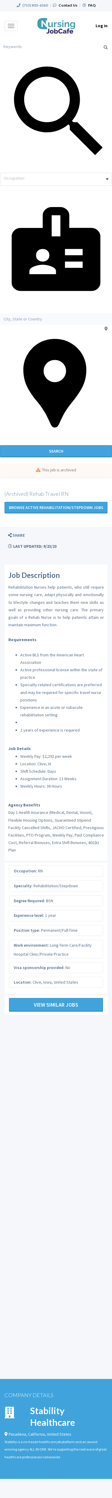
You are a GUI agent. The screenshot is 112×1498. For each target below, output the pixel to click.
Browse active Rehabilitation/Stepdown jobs (56, 507)
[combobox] (56, 179)
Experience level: (29, 915)
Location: (23, 982)
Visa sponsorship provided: (39, 967)
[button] (16, 535)
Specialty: (23, 885)
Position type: (27, 930)
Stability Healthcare (52, 1416)
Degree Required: (29, 900)
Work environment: (31, 945)
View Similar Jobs (56, 1004)
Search (56, 451)
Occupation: (25, 871)
